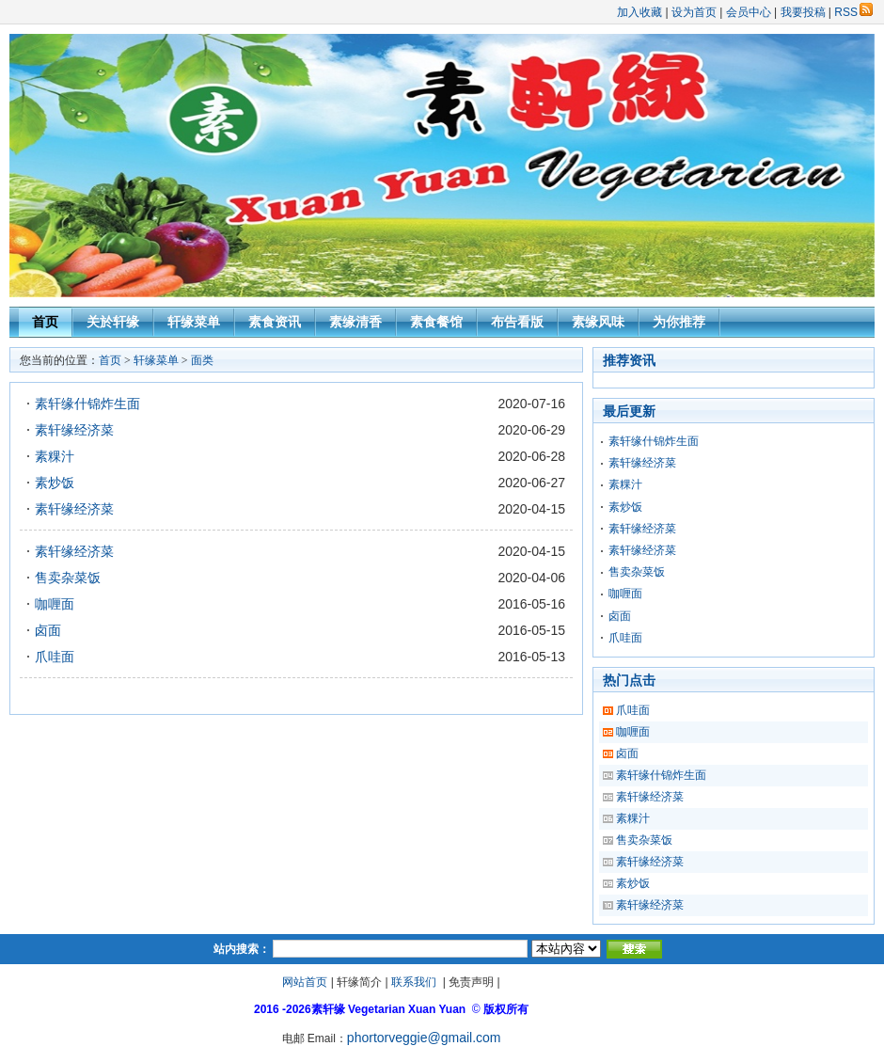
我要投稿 (803, 12)
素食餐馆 (436, 321)
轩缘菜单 (193, 321)
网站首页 (304, 982)
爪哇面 (54, 656)
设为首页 (694, 12)
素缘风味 (598, 321)
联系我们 (413, 982)
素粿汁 (54, 456)
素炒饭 (54, 482)
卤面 (48, 630)
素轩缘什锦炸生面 (87, 403)
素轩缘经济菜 (74, 429)
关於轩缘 (113, 321)
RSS (853, 12)
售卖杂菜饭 (68, 577)
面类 (202, 360)
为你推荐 (679, 321)
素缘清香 (355, 321)
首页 (45, 321)
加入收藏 (639, 12)
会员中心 (748, 12)
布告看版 (517, 321)
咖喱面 (54, 603)
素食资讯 (274, 321)
